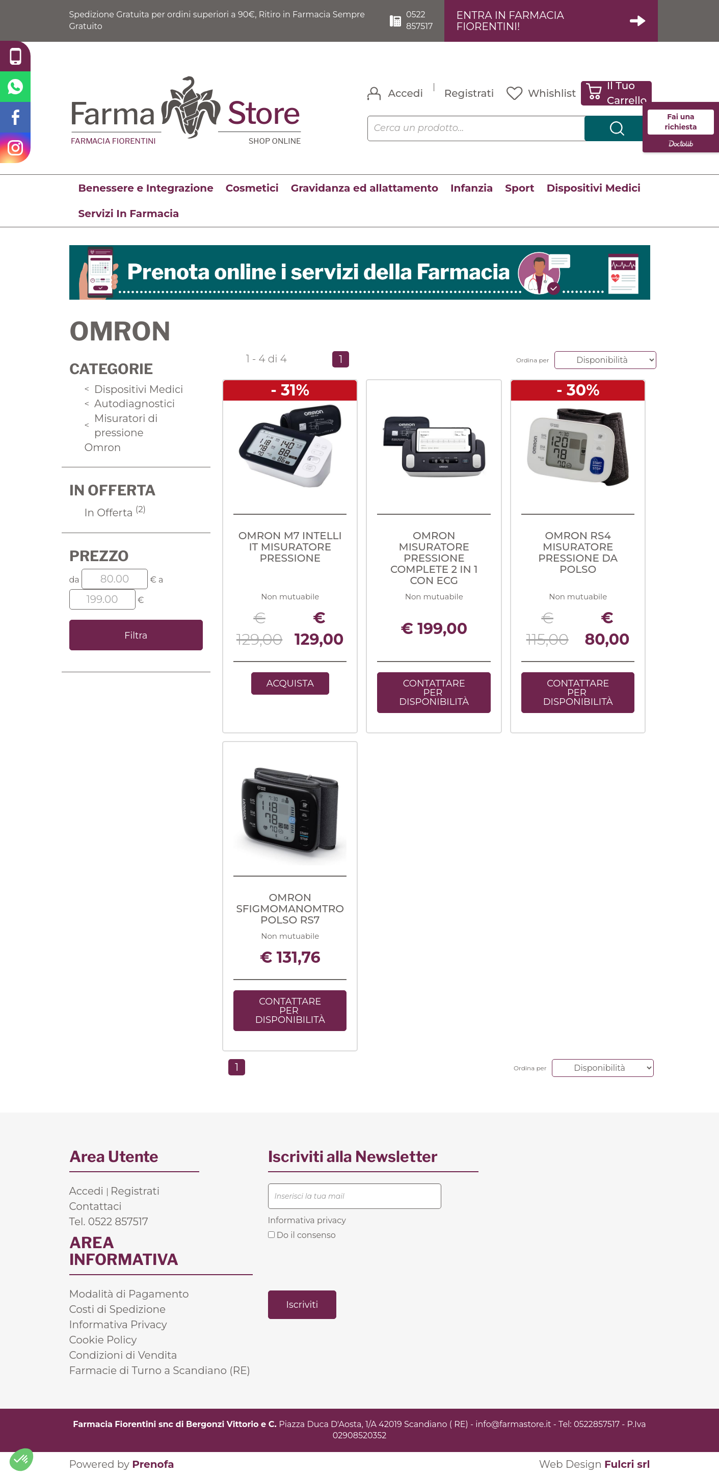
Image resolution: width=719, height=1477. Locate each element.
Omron (103, 447)
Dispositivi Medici (594, 188)
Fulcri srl (627, 1464)
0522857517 (597, 1424)
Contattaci (95, 1206)
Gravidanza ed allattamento (364, 188)
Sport (519, 188)
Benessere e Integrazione (146, 188)
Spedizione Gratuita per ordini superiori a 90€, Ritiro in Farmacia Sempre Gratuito (217, 20)
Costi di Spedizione (117, 1309)
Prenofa (153, 1464)
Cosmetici (252, 188)
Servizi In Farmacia (128, 213)
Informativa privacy (307, 1220)
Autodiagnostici (130, 404)
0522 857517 (419, 20)
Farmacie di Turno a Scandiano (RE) (160, 1370)
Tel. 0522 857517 (108, 1222)
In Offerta (115, 513)
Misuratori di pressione (121, 425)
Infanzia (471, 188)
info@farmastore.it (513, 1424)
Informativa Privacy (118, 1324)
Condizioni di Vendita (123, 1355)
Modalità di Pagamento (129, 1294)
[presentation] (345, 1264)
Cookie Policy (103, 1340)
